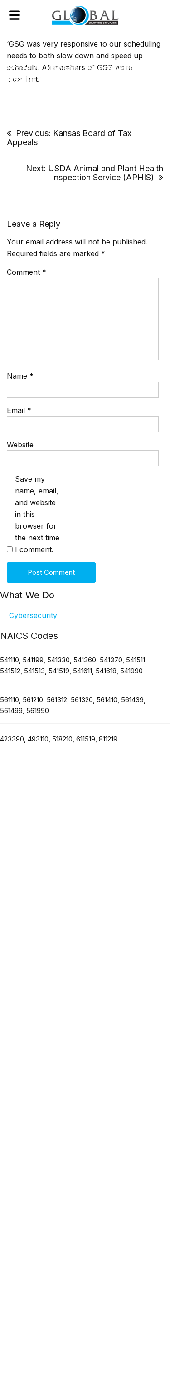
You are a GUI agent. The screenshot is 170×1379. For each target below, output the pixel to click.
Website (20, 444)
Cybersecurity (33, 615)
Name (20, 375)
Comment (26, 272)
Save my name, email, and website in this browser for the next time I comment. (37, 514)
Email (19, 410)
